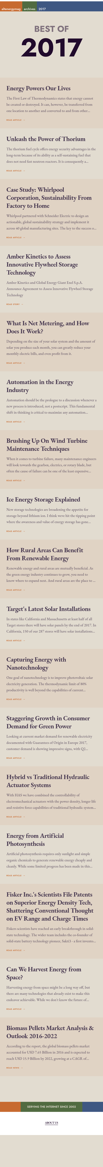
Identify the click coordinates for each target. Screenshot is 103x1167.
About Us (51, 1154)
